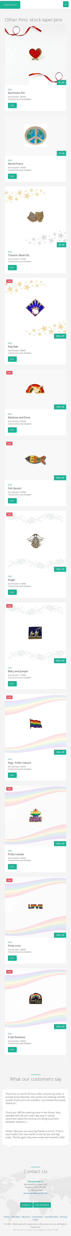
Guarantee (37, 1216)
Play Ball (13, 346)
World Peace (15, 163)
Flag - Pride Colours (19, 762)
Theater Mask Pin (18, 255)
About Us (26, 1216)
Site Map (15, 1216)
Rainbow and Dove (19, 417)
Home (6, 1216)
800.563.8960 (42, 1204)
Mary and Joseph (18, 671)
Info (12, 105)
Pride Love (14, 945)
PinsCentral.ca (10, 4)
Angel (11, 580)
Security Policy (51, 1216)
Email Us (26, 1204)
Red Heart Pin (16, 93)
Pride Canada (16, 854)
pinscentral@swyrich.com (36, 1193)
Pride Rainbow (16, 1037)
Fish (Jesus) (14, 488)
